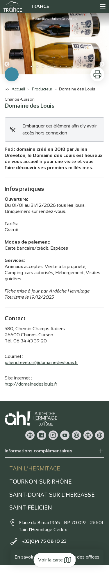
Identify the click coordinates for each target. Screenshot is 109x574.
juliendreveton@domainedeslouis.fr (41, 362)
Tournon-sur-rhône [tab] (40, 482)
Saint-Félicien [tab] (30, 508)
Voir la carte (54, 560)
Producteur (42, 89)
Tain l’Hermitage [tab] (34, 469)
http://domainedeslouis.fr (31, 384)
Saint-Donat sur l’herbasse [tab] (52, 495)
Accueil (18, 89)
